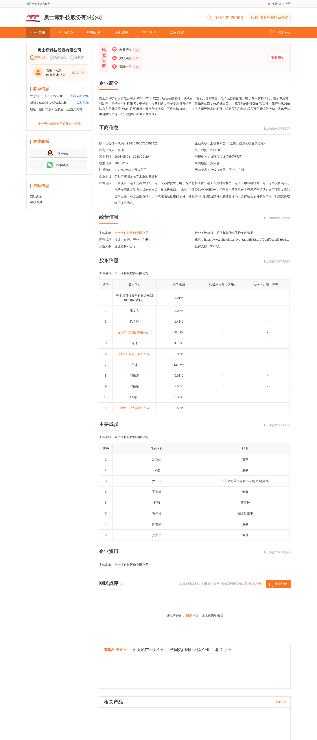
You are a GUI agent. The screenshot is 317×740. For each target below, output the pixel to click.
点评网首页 (274, 3)
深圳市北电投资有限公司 (134, 332)
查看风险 (277, 57)
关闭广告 (280, 702)
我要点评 (280, 31)
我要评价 (278, 585)
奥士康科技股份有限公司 (131, 233)
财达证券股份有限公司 (134, 354)
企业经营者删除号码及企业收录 (59, 124)
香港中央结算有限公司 (134, 408)
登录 (288, 3)
